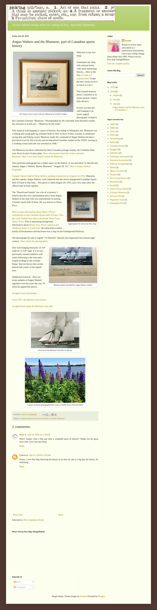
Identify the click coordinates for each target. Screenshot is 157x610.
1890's (112, 124)
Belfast (113, 142)
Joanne (128, 41)
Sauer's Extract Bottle (119, 189)
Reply (21, 446)
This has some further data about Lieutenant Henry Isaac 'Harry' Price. (37, 218)
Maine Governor (117, 171)
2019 (113, 87)
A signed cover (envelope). (24, 293)
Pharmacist (114, 182)
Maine (112, 167)
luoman (83, 596)
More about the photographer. (34, 241)
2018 (113, 91)
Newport (113, 174)
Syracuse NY (115, 196)
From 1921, (17, 299)
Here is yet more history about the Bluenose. (42, 156)
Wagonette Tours (117, 200)
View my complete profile (118, 63)
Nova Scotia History (41, 418)
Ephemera (114, 153)
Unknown (23, 455)
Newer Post (18, 515)
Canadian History (26, 418)
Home (60, 515)
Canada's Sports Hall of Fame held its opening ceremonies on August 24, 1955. (49, 176)
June (115, 104)
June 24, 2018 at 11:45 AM (38, 435)
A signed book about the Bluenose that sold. (32, 306)
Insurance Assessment (119, 160)
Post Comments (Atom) (34, 520)
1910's (112, 131)
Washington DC (116, 203)
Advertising (115, 138)
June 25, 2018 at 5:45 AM (40, 455)
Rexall (112, 185)
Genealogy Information (120, 156)
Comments (19, 587)
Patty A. (23, 435)
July (115, 99)
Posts (17, 582)
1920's (112, 135)
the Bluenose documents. (35, 299)
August (116, 95)
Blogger (101, 596)
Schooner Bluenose (57, 418)
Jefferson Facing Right (119, 164)
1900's (112, 128)
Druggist (113, 149)
